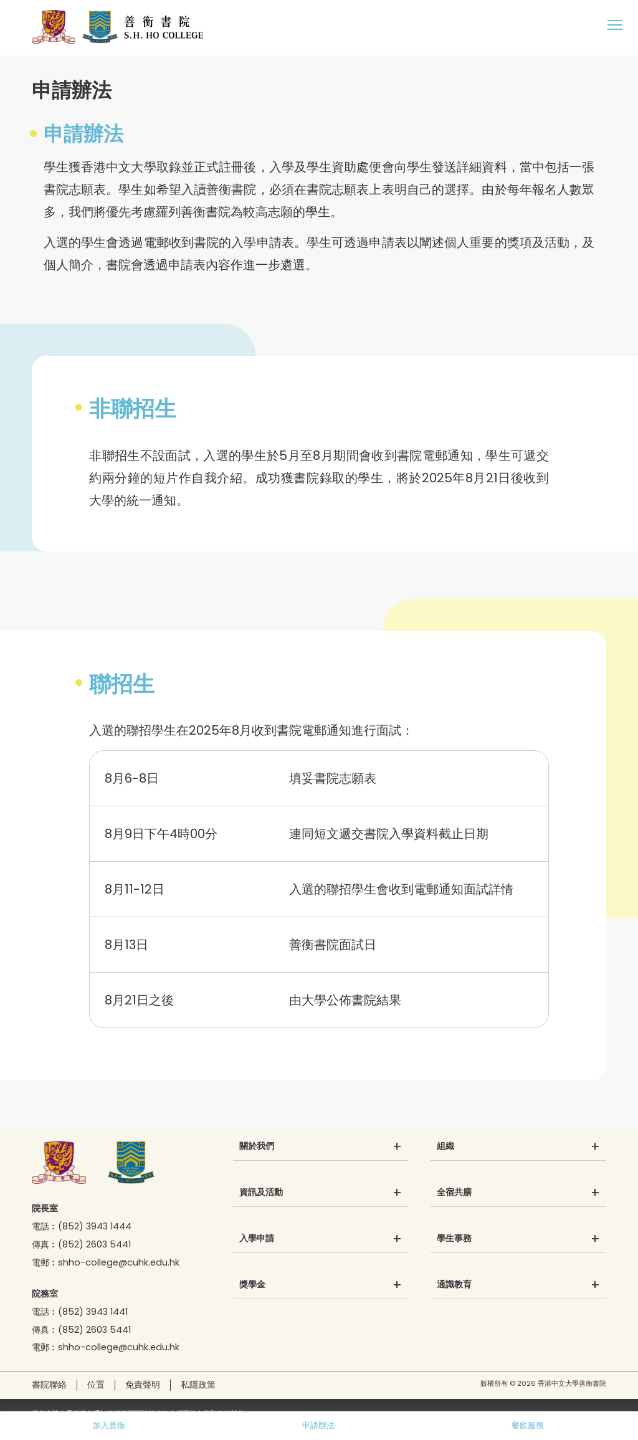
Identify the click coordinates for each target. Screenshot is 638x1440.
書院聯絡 (49, 1384)
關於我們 (256, 1146)
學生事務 (454, 1238)
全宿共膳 (454, 1192)
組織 (445, 1146)
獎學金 (252, 1284)
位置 (96, 1384)
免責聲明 (142, 1384)
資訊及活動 (261, 1192)
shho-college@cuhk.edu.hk (118, 1262)
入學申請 (256, 1238)
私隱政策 (198, 1384)
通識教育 (454, 1284)
